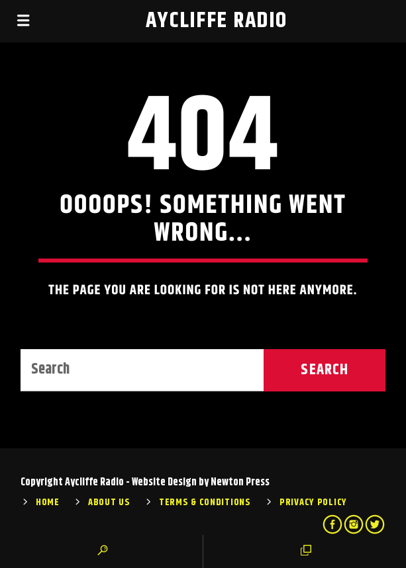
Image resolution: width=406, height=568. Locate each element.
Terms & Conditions (205, 502)
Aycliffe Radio (216, 21)
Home (48, 502)
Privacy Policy (313, 502)
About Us (109, 502)
